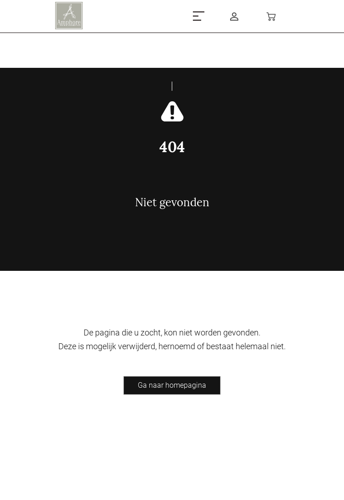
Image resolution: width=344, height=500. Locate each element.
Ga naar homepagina (172, 385)
